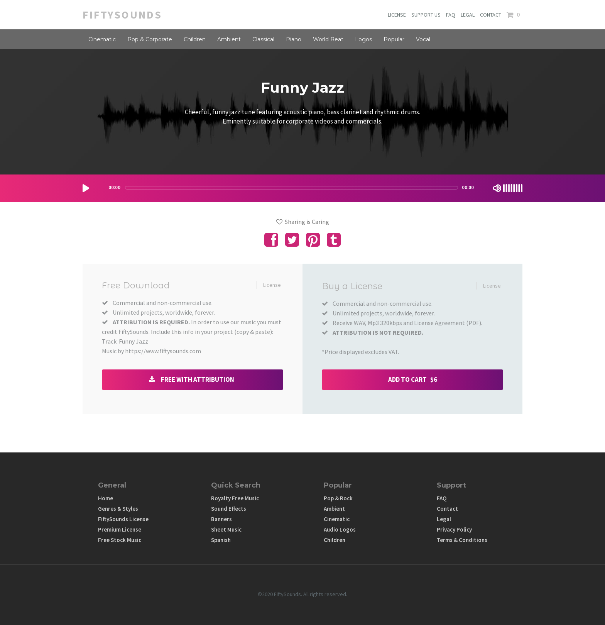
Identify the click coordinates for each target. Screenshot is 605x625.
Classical (263, 39)
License (272, 284)
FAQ (450, 14)
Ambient (229, 39)
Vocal (423, 39)
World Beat (328, 39)
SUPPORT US (426, 14)
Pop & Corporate (149, 39)
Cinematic (102, 39)
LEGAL (468, 14)
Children (195, 39)
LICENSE (397, 14)
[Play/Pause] (86, 188)
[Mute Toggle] (497, 188)
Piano (293, 39)
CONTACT (490, 14)
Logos (363, 39)
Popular (394, 39)
